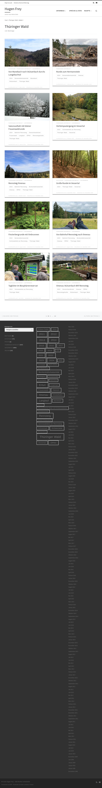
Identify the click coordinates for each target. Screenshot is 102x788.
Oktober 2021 (72, 458)
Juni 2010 (71, 751)
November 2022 (73, 420)
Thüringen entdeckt (12, 345)
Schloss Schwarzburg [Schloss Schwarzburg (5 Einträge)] (44, 420)
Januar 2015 (71, 607)
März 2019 (71, 499)
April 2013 (71, 666)
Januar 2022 (71, 449)
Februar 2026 (72, 329)
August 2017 (71, 534)
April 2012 (71, 698)
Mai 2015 (70, 596)
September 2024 (73, 359)
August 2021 (71, 464)
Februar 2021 (72, 473)
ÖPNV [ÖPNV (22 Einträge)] (53, 443)
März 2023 (71, 411)
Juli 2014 (70, 622)
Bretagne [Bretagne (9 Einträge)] (41, 376)
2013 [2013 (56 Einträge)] (42, 340)
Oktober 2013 (72, 648)
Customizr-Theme (28, 784)
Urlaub (7, 350)
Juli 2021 (70, 467)
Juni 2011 (71, 727)
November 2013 (73, 645)
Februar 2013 (72, 672)
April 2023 (71, 408)
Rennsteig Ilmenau (16, 183)
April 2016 (71, 572)
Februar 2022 (72, 447)
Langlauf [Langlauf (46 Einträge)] (44, 400)
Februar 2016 (72, 575)
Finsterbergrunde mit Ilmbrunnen (23, 234)
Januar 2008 (71, 762)
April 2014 (71, 631)
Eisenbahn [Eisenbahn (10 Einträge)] (42, 380)
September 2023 (73, 394)
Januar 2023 (71, 417)
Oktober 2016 (72, 555)
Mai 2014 (70, 628)
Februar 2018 (72, 525)
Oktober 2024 (72, 356)
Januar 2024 (71, 382)
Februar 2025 (72, 347)
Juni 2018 (71, 514)
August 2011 (71, 721)
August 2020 (71, 476)
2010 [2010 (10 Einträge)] (55, 329)
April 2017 (71, 540)
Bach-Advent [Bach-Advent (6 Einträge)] (53, 364)
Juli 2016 (70, 564)
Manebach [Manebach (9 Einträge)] (57, 401)
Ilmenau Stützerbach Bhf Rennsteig (72, 285)
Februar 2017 (72, 546)
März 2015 (71, 602)
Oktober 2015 (72, 584)
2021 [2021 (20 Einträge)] (41, 355)
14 (55, 316)
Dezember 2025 (73, 332)
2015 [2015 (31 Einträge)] (41, 345)
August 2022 (71, 429)
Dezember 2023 (73, 385)
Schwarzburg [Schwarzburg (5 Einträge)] (42, 431)
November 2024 (73, 353)
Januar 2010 (71, 754)
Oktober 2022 (72, 423)
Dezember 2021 (73, 452)
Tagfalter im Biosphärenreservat (23, 285)
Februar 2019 (72, 502)
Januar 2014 (71, 640)
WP (11, 784)
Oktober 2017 (72, 528)
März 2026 (71, 327)
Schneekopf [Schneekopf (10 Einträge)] (42, 428)
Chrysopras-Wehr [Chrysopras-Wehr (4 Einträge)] (53, 376)
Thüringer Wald (13, 20)
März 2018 (71, 523)
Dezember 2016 (73, 549)
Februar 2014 (72, 637)
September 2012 (73, 683)
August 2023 (71, 397)
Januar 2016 (71, 578)
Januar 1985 (71, 768)
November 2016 (73, 552)
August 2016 (71, 561)
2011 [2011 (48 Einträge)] (42, 334)
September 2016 (73, 558)
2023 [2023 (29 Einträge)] (41, 360)
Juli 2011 (70, 724)
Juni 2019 (71, 493)
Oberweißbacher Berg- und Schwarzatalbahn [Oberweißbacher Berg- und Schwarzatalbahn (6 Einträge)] (52, 408)
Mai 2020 (70, 482)
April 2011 (71, 733)
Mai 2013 (70, 663)
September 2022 (73, 426)
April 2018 (71, 520)
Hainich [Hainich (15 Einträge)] (56, 390)
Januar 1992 (71, 765)
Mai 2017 (70, 537)
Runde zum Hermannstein (68, 71)
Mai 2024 (70, 370)
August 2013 (71, 654)
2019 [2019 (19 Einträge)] (50, 351)
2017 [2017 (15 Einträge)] (61, 346)
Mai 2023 (70, 406)
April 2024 (71, 373)
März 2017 (71, 543)
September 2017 (73, 531)
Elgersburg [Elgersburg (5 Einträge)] (53, 380)
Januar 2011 (71, 742)
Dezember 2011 (73, 710)
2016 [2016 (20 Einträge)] (51, 346)
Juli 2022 (70, 432)
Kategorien (9, 326)
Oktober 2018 (72, 508)
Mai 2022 (70, 438)
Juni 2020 (71, 479)
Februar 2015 (72, 604)
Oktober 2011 (72, 716)
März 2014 (71, 634)
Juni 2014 (71, 625)
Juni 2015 (71, 593)
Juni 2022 (71, 435)
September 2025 (73, 338)
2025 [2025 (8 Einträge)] (60, 360)
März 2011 (71, 736)
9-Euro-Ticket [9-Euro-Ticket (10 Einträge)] (43, 329)
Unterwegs (9, 348)
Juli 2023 (70, 400)
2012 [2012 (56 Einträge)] (54, 334)
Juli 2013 (70, 657)
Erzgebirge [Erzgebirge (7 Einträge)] (54, 385)
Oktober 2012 (72, 680)
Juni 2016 (71, 566)
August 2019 (71, 490)
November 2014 (73, 610)
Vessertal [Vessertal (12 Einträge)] (42, 443)
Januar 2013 (71, 675)
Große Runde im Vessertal (68, 183)
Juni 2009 (71, 760)
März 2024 (71, 376)
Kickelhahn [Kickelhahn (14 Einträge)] (58, 395)
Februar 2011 (72, 739)
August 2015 (71, 587)
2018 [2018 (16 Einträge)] (41, 351)
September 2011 (73, 719)
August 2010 (71, 745)
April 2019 (71, 496)
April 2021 (71, 470)
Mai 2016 (70, 569)
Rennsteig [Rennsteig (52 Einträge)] (45, 415)
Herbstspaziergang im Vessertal (70, 126)
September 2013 (73, 651)
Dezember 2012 (73, 678)
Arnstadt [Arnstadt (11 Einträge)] (41, 365)
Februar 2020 (72, 485)
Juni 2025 (71, 344)
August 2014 (71, 619)
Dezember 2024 (73, 350)
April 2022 (71, 441)
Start (6, 20)
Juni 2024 (71, 368)
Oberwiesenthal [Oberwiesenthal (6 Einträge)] (43, 411)
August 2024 (71, 362)
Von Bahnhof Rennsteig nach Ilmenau (73, 234)
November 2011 (73, 713)
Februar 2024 (72, 379)
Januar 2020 (71, 488)
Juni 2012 (71, 692)
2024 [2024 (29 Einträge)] (51, 360)
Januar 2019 (71, 505)
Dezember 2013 (73, 643)
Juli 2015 (70, 590)
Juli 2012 (70, 689)
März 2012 (71, 701)
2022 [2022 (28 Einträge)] (50, 355)
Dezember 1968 (73, 771)
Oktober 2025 (72, 335)
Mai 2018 (70, 517)
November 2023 (73, 388)
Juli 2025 (70, 341)
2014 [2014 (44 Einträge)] (53, 340)
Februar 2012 (72, 704)
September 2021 (73, 461)
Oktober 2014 (72, 613)
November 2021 (73, 455)
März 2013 (71, 669)
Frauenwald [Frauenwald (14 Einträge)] (43, 390)
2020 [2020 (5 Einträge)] (57, 350)
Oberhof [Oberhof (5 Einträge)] (40, 405)
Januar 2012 (71, 707)
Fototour (8, 339)
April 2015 (71, 599)
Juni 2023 (71, 403)
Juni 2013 (71, 660)
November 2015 (73, 581)
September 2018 (73, 511)
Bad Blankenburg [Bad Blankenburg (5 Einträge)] (43, 368)
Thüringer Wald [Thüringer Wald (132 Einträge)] (50, 436)
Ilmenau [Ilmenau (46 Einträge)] (43, 395)
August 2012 (71, 686)
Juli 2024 (70, 365)
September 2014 (73, 616)
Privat (7, 342)
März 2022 (71, 444)
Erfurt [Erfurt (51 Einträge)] (42, 385)
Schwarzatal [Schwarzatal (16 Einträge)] (57, 428)
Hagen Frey (10, 782)
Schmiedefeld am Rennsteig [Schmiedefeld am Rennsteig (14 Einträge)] (50, 424)
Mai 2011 (70, 730)
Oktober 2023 (72, 391)
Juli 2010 (70, 748)
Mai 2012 (70, 695)
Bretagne (8, 336)
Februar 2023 (72, 414)
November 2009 (73, 757)
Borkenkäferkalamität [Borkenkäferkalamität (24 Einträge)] (49, 372)
